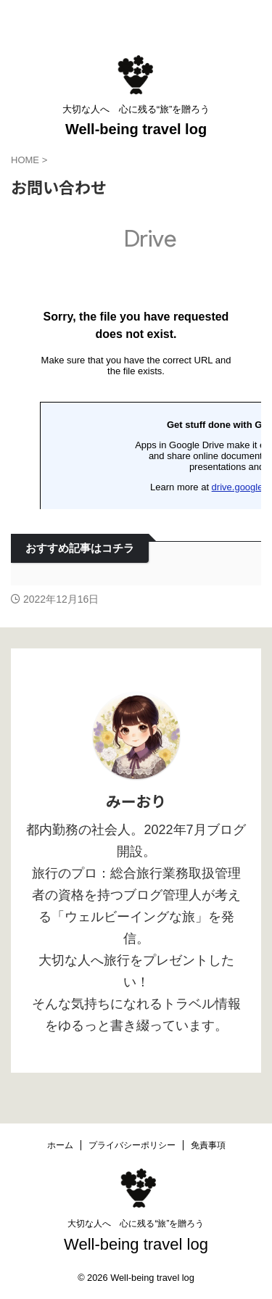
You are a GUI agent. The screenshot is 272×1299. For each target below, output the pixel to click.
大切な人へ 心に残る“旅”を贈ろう (135, 1223)
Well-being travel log (136, 129)
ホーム (60, 1145)
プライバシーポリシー (132, 1145)
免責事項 (208, 1145)
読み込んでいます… (136, 361)
